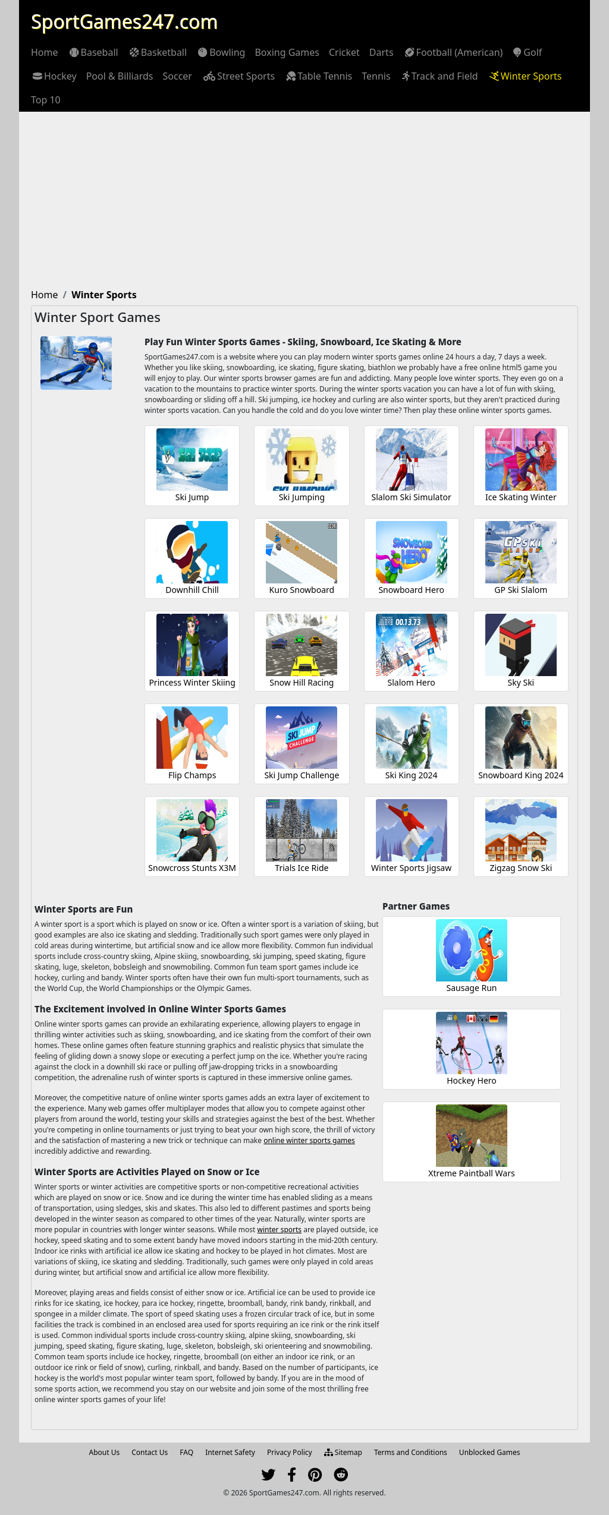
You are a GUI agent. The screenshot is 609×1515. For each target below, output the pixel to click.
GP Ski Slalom (520, 589)
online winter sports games (309, 1140)
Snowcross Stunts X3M (192, 867)
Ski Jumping (302, 497)
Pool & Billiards (119, 76)
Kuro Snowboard (302, 589)
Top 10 (46, 99)
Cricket (344, 52)
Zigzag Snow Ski (520, 867)
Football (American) (453, 52)
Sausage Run (472, 987)
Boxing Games (287, 52)
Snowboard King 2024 (520, 775)
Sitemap (343, 1452)
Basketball (157, 52)
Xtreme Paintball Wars (471, 1173)
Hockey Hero (472, 1080)
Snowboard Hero (411, 589)
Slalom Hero (411, 682)
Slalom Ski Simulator (411, 497)
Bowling (220, 52)
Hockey (54, 76)
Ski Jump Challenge (301, 775)
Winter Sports (525, 76)
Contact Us (149, 1452)
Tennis (376, 76)
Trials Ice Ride (301, 867)
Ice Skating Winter (521, 497)
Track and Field (439, 76)
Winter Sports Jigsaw (411, 867)
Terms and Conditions (410, 1452)
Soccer (177, 76)
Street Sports (238, 76)
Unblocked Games (489, 1452)
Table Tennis (318, 76)
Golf (527, 52)
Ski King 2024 (411, 775)
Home (44, 52)
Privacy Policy (289, 1452)
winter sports (280, 1229)
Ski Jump (192, 497)
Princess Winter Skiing (192, 682)
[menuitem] (44, 52)
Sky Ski (521, 682)
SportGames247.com (124, 21)
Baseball (93, 52)
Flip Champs (192, 775)
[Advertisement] (304, 201)
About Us (104, 1452)
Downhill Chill (192, 589)
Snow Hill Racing (301, 682)
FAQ (186, 1452)
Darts (381, 52)
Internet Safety (230, 1452)
